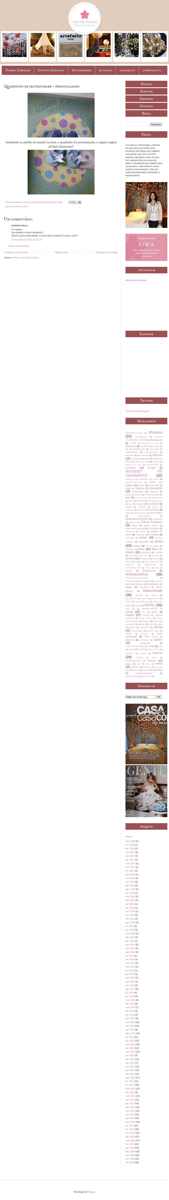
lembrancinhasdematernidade (136, 578)
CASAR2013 (137, 491)
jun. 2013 (130, 996)
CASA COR (154, 485)
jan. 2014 (130, 974)
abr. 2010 (130, 1136)
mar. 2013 (130, 1007)
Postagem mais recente (16, 252)
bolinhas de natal (133, 465)
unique (154, 658)
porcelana (144, 634)
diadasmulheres (144, 516)
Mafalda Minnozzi (136, 584)
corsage (128, 507)
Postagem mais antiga (106, 252)
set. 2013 (130, 985)
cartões (141, 485)
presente (129, 640)
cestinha (148, 495)
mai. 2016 (130, 896)
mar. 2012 (130, 1051)
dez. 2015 (130, 911)
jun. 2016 (130, 893)
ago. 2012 (130, 1033)
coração (139, 504)
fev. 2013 (129, 1011)
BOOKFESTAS (152, 465)
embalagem (130, 531)
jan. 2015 (130, 941)
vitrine (158, 663)
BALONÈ (129, 455)
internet (156, 558)
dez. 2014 (130, 944)
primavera (144, 640)
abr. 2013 (130, 1003)
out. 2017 (130, 856)
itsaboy (128, 562)
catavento (154, 491)
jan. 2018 (130, 848)
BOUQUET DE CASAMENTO (143, 473)
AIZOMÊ (133, 443)
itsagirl (137, 562)
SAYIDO (141, 649)
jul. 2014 (129, 955)
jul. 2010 (129, 1125)
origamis (146, 615)
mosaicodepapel (142, 602)
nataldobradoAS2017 (150, 609)
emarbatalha (153, 528)
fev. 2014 (129, 970)
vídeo (139, 664)
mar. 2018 (130, 841)
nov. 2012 (130, 1022)
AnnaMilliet (144, 446)
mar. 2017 (130, 867)
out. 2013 (130, 981)
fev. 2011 (129, 1100)
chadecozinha (157, 498)
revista (151, 646)
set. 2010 (130, 1118)
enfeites (143, 531)
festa (158, 541)
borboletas (130, 467)
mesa (154, 595)
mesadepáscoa (131, 598)
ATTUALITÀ (154, 449)
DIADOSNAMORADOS (136, 519)
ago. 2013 (130, 989)
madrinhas (158, 581)
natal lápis (130, 609)
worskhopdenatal (132, 676)
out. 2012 (130, 1026)
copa (130, 504)
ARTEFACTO (139, 449)
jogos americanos (152, 562)
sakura (131, 649)
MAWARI (139, 595)
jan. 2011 (130, 1103)
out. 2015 (130, 915)
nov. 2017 (130, 852)
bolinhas (156, 462)
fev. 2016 (129, 904)
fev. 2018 (129, 845)
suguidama (129, 653)
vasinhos (151, 660)
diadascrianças (140, 513)
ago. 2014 (130, 952)
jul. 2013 (129, 992)
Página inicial (61, 252)
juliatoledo (129, 565)
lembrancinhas (136, 574)
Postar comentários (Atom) (25, 257)
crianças (155, 507)
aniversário (130, 446)
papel (151, 624)
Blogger (91, 1192)
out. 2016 (130, 882)
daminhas (141, 510)
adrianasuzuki (155, 440)
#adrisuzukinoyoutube (133, 433)
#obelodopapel (141, 437)
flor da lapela (152, 546)
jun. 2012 (130, 1040)
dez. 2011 (130, 1063)
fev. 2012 (129, 1055)
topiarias (143, 653)
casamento (127, 70)
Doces (135, 525)
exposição (144, 541)
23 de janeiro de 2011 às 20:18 (26, 239)
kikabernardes (150, 565)
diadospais (157, 519)
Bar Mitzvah (143, 455)
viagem (128, 664)
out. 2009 (130, 1159)
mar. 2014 (130, 966)
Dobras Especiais (17, 70)
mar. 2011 (130, 1096)
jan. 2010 (130, 1148)
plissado (128, 634)
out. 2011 (130, 1070)
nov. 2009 (130, 1155)
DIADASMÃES (155, 513)
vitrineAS (135, 667)
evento (143, 537)
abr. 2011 (130, 1092)
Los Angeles (145, 581)
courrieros (142, 507)
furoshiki (158, 552)
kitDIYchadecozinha (133, 568)
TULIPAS (139, 658)
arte (127, 449)
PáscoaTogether (137, 631)
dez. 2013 (130, 977)
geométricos (134, 556)
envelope (153, 534)
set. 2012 (130, 1029)
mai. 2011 (130, 1088)
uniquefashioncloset (133, 661)
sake (160, 646)
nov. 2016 (130, 878)
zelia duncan (146, 676)
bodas (147, 459)
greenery (155, 556)
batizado (105, 70)
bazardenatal (136, 459)
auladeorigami (131, 452)
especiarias (129, 538)
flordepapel (129, 549)
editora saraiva (151, 525)
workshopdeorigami (144, 673)
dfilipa (127, 513)
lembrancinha (149, 570)
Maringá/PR (144, 587)
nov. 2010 (130, 1111)
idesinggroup (145, 559)
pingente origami (153, 631)
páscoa (158, 627)
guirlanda (130, 558)
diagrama (132, 522)
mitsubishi (155, 598)
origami (129, 615)
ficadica (137, 546)
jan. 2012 (130, 1059)
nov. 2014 (130, 948)
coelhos (141, 501)
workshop (157, 670)
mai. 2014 (130, 963)
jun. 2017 (130, 859)
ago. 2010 (130, 1122)
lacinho (148, 568)
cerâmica (137, 495)
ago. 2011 (130, 1077)
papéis (141, 624)
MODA (128, 602)
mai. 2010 (130, 1133)
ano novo (156, 446)
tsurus (157, 653)
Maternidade (81, 70)
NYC (144, 612)
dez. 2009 (130, 1151)
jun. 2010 (130, 1129)
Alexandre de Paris (150, 443)
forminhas (146, 552)
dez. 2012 (130, 1018)
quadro (25, 206)
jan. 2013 (130, 1014)
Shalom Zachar (153, 649)
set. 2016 (130, 885)
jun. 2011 (130, 1085)
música (138, 605)
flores (141, 549)
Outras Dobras (145, 618)
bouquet (152, 467)
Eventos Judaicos (51, 70)
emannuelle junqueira (134, 528)
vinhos (148, 664)
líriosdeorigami (131, 581)
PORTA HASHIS (151, 637)
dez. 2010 (130, 1107)
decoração (154, 510)
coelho (131, 501)
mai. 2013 (130, 1000)
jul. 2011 (129, 1081)
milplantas (145, 598)
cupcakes (129, 510)
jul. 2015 (129, 926)
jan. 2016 (130, 907)
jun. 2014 (130, 959)
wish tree (146, 670)
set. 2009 (130, 1162)
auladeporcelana (151, 452)
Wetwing (136, 670)
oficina (154, 612)
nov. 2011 (130, 1066)
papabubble (130, 624)
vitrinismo (147, 667)
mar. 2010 (130, 1140)
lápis (157, 568)
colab (150, 501)
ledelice (128, 571)
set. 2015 (130, 918)
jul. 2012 (129, 1037)
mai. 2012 (130, 1044)
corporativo (152, 70)
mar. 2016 (130, 900)
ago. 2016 (130, 889)
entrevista (140, 534)
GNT (145, 555)
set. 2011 (130, 1074)
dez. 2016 (130, 874)
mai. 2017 (130, 863)
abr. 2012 (130, 1048)
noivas (129, 611)
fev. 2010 (129, 1144)
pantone (156, 621)
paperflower (144, 627)
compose (158, 501)
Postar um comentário (18, 246)
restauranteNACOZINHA (135, 646)
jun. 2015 (130, 930)
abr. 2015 (130, 937)
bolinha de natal (142, 462)
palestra (146, 621)
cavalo (128, 495)
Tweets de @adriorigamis (137, 411)
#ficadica (155, 432)
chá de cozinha (141, 498)
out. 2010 (130, 1114)
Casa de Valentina (134, 488)
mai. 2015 (130, 933)
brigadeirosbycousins (133, 482)
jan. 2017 (130, 870)
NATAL (149, 605)
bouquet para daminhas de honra (141, 479)
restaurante (145, 643)
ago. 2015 (130, 922)
